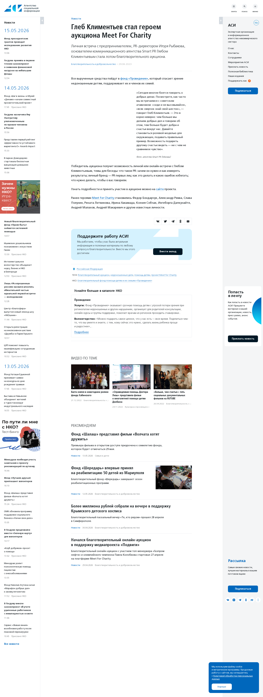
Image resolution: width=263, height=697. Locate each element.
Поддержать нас (237, 80)
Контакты (233, 53)
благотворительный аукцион (93, 274)
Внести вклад (167, 251)
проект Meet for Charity (164, 274)
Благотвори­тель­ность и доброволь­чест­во (93, 64)
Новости (76, 18)
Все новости (11, 644)
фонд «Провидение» (134, 78)
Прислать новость (238, 66)
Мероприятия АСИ (238, 62)
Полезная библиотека (240, 71)
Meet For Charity (103, 197)
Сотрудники (235, 57)
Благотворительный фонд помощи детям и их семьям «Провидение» (115, 280)
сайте (160, 189)
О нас (231, 48)
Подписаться (243, 90)
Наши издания (236, 76)
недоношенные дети (122, 274)
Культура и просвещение (137, 406)
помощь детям (142, 274)
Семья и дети (102, 455)
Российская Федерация (90, 268)
